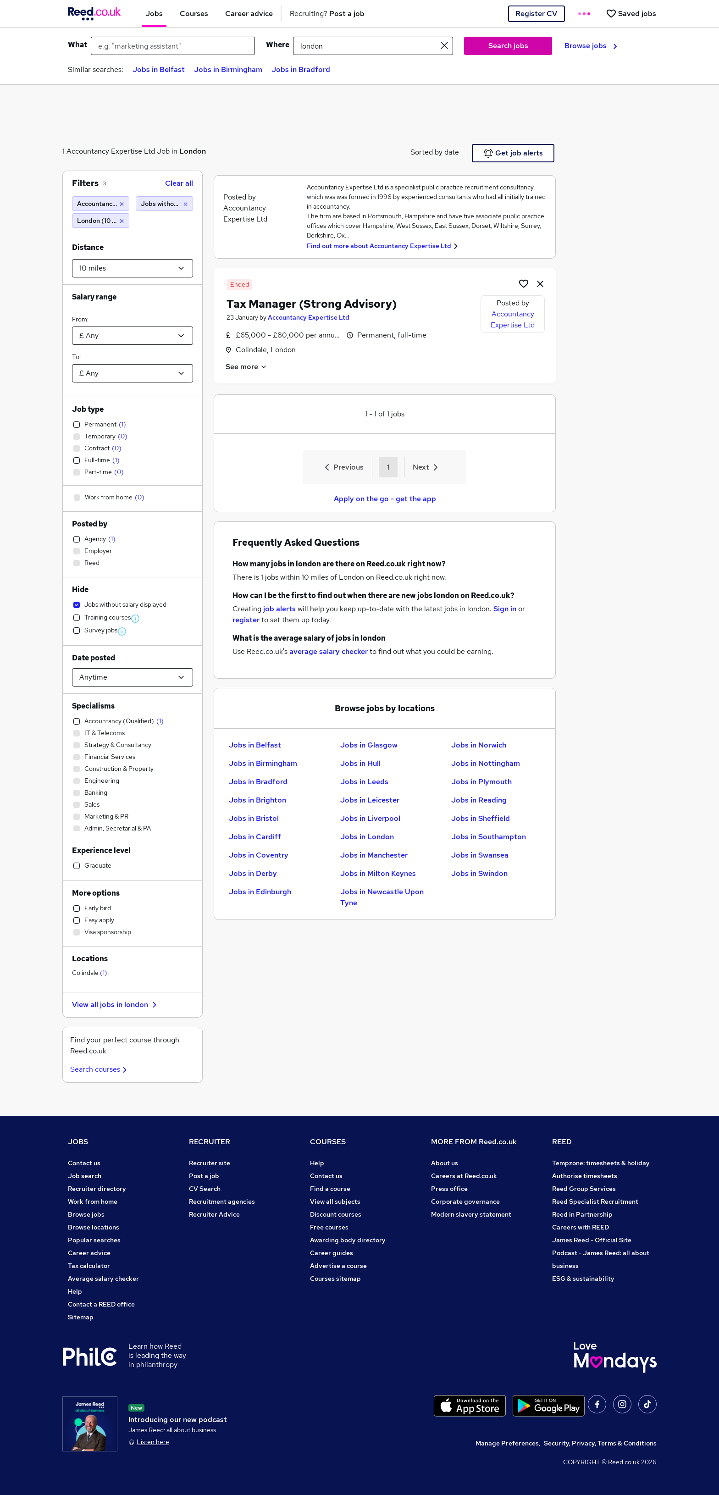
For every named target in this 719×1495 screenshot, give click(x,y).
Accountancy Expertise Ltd (308, 317)
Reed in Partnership (582, 1214)
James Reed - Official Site (591, 1240)
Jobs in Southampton (488, 837)
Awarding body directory (348, 1240)
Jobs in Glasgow (369, 745)
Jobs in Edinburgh (260, 892)
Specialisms (93, 706)
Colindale (89, 973)
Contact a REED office (101, 1304)
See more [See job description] (246, 366)
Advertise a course (338, 1266)
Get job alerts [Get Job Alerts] (513, 153)
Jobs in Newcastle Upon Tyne (382, 897)
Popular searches (94, 1240)
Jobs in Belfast (159, 69)
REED (562, 1141)
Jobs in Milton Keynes (378, 873)
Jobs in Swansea (480, 855)
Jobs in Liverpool (370, 818)
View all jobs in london (115, 1004)
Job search (84, 1176)
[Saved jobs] (631, 13)
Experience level (101, 850)
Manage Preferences (507, 1443)
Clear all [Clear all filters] (179, 183)
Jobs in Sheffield (480, 818)
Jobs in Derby (253, 873)
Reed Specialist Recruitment (595, 1201)
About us (444, 1163)
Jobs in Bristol (254, 818)
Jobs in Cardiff (255, 837)
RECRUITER (209, 1141)
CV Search (205, 1189)
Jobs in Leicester (369, 800)
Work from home (92, 1201)
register (246, 620)
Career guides (331, 1253)
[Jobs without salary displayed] (164, 203)
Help (75, 1291)
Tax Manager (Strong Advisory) (312, 304)
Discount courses (335, 1214)
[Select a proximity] (132, 268)
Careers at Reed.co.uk (464, 1176)
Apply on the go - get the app (385, 499)
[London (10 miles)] (100, 220)
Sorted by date (434, 152)
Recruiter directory (97, 1189)
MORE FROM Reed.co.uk (474, 1141)
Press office (449, 1189)
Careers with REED (580, 1227)
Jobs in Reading (479, 800)
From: (80, 319)
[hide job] (540, 283)
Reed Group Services (584, 1189)
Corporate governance (465, 1201)
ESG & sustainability (583, 1278)
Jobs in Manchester (374, 855)
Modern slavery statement (471, 1214)
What (77, 45)
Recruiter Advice (214, 1214)
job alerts (279, 609)
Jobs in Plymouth (481, 781)
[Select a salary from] (132, 336)
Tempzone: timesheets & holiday (601, 1163)
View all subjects (335, 1201)
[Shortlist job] (523, 283)
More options (96, 893)
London (192, 151)
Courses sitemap (335, 1278)
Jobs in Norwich (478, 745)
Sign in (504, 609)
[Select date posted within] (132, 677)
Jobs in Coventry (258, 855)
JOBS (78, 1141)
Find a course (330, 1189)
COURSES (328, 1141)
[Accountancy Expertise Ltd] (100, 203)
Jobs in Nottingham (485, 763)
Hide (80, 589)
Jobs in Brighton (257, 800)
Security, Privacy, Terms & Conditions (600, 1443)
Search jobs (508, 45)
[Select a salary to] (132, 373)
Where (277, 45)
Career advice (89, 1253)
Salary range (94, 297)
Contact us (84, 1163)
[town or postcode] (373, 46)
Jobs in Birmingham (228, 69)
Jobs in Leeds (364, 781)
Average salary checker (103, 1278)
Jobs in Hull (360, 763)
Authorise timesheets (584, 1176)
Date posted (93, 658)
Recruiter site (209, 1163)
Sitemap (81, 1317)
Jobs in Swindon (479, 873)
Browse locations (93, 1227)
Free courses (329, 1227)
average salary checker (328, 651)
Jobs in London (367, 837)
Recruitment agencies (222, 1201)
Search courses (99, 1069)
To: (76, 357)
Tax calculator (89, 1266)
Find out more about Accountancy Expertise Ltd (379, 246)
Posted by (89, 524)
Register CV (536, 13)
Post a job (204, 1176)
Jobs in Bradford (300, 69)
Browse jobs (590, 45)
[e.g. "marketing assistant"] (173, 46)
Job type (88, 409)
